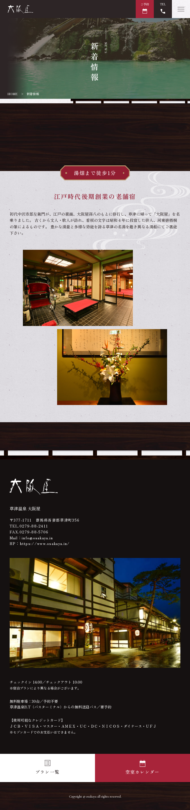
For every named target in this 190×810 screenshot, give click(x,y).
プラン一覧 (47, 772)
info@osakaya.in (37, 537)
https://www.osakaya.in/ (45, 543)
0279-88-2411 (34, 526)
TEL (163, 4)
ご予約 (145, 4)
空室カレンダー (143, 772)
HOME (13, 93)
